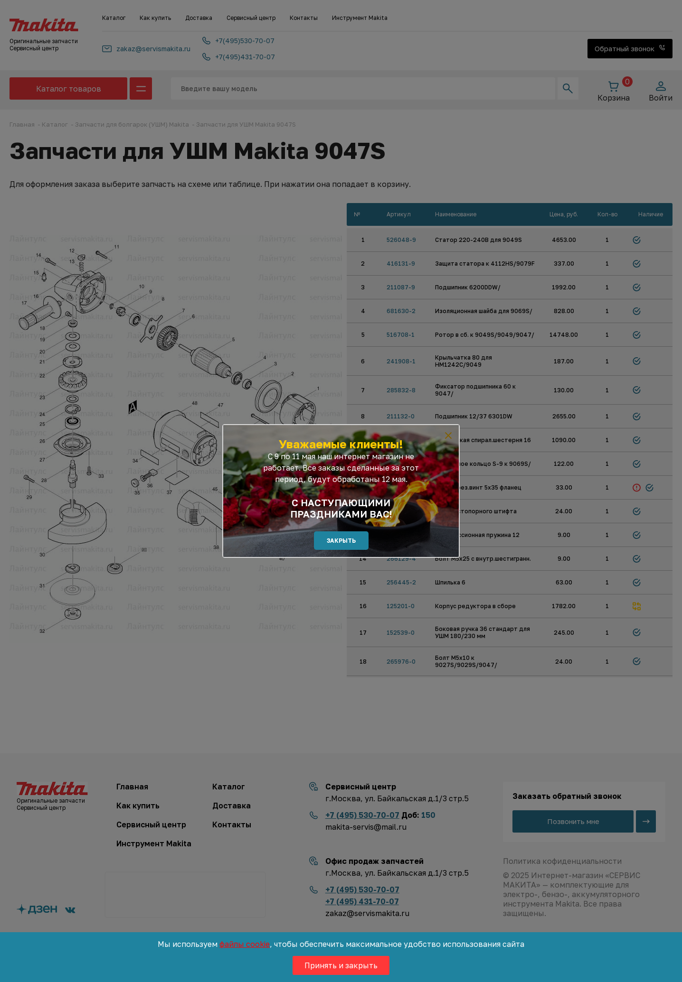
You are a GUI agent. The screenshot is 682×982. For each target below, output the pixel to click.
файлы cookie (244, 944)
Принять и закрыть (341, 965)
